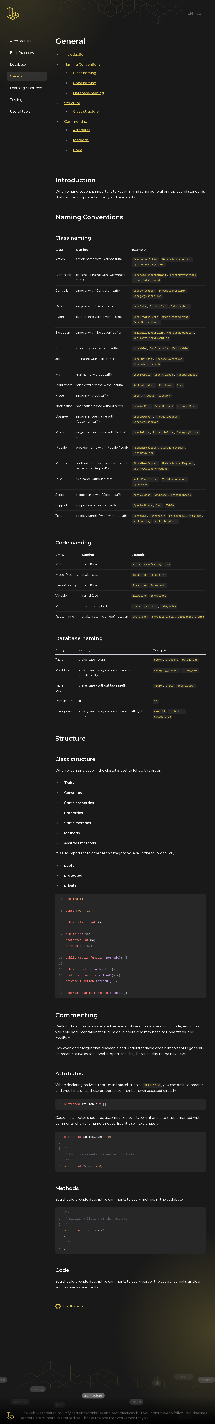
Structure (72, 103)
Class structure (86, 112)
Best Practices (22, 53)
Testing (16, 100)
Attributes (81, 130)
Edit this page (69, 1306)
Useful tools (20, 112)
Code (77, 150)
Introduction (74, 54)
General (17, 76)
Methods (81, 140)
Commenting (75, 122)
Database (18, 65)
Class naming (84, 73)
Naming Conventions (82, 65)
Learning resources (26, 88)
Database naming (88, 93)
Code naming (84, 83)
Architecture (21, 41)
